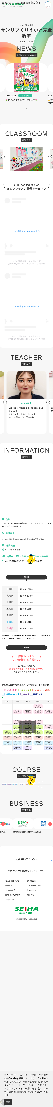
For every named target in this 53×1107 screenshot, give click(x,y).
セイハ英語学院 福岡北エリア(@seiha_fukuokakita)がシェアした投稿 (26, 268)
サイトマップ (31, 1066)
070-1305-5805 (10, 543)
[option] (26, 83)
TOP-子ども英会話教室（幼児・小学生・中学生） (26, 1047)
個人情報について (12, 1057)
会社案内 (8, 1061)
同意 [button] (8, 1102)
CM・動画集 (31, 1057)
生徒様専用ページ (34, 1061)
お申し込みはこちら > (26, 699)
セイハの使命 (10, 1066)
